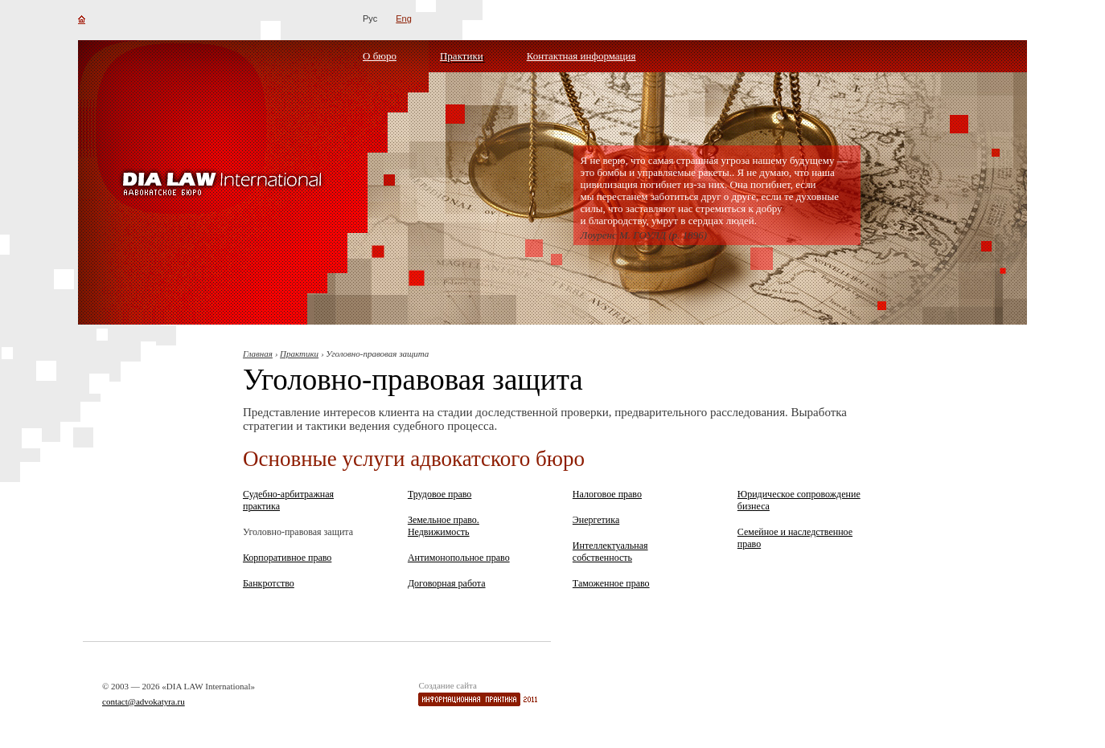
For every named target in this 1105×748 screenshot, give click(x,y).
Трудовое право (439, 494)
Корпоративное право (287, 557)
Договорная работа (447, 583)
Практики (461, 56)
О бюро (379, 56)
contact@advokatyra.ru (143, 701)
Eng (404, 18)
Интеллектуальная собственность (610, 551)
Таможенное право (611, 583)
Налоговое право (607, 494)
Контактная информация (581, 56)
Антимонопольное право (459, 557)
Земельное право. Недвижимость (443, 525)
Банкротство (268, 583)
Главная (258, 353)
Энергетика (596, 519)
